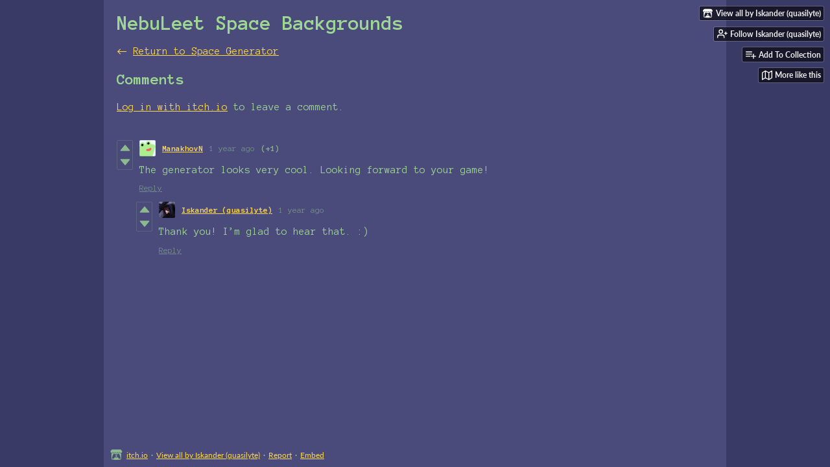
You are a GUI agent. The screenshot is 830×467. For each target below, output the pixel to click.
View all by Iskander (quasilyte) (208, 455)
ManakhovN (182, 148)
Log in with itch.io (172, 107)
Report (280, 455)
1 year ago (232, 148)
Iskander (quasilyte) (227, 210)
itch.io (137, 455)
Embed (312, 455)
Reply (150, 188)
